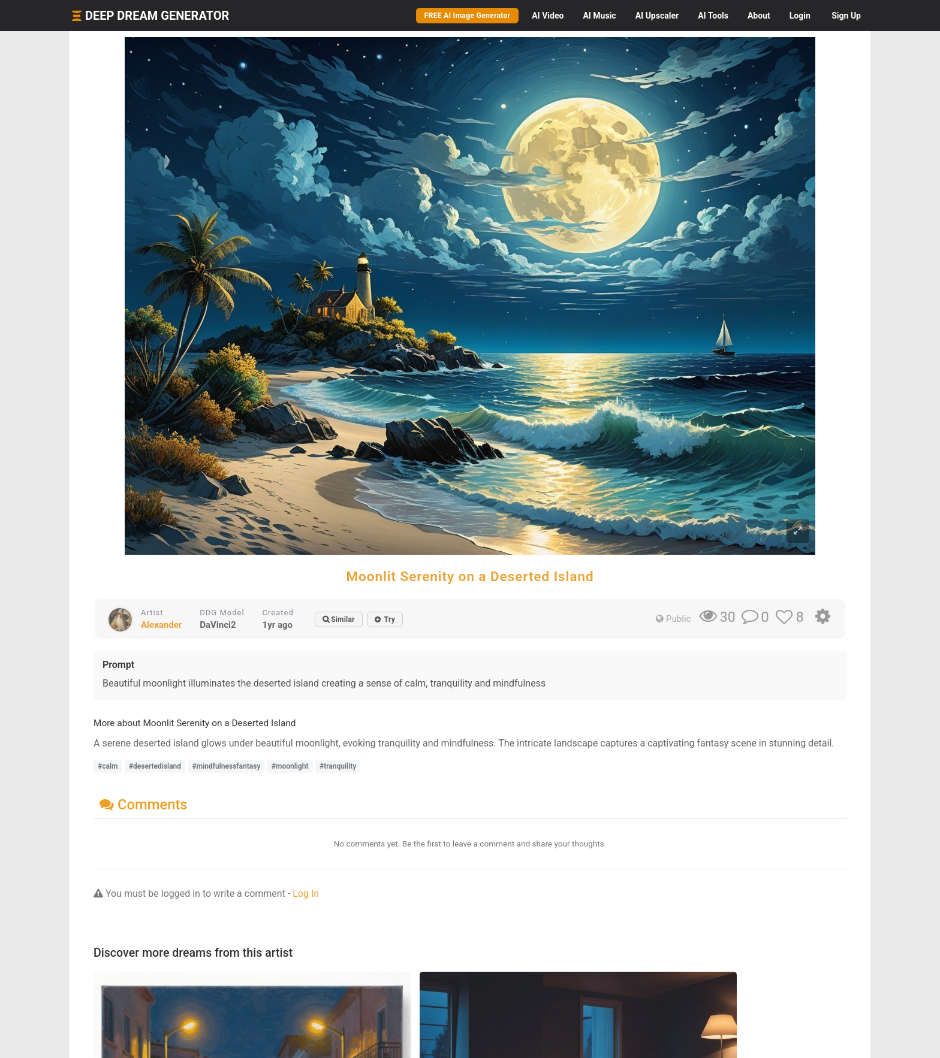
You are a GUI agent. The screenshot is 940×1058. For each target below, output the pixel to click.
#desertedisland (155, 766)
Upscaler (657, 15)
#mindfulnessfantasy (226, 766)
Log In (306, 893)
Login (800, 15)
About (759, 15)
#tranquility (338, 766)
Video (548, 15)
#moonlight (290, 766)
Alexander (161, 624)
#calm (108, 766)
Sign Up (846, 15)
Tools (713, 15)
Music (599, 15)
